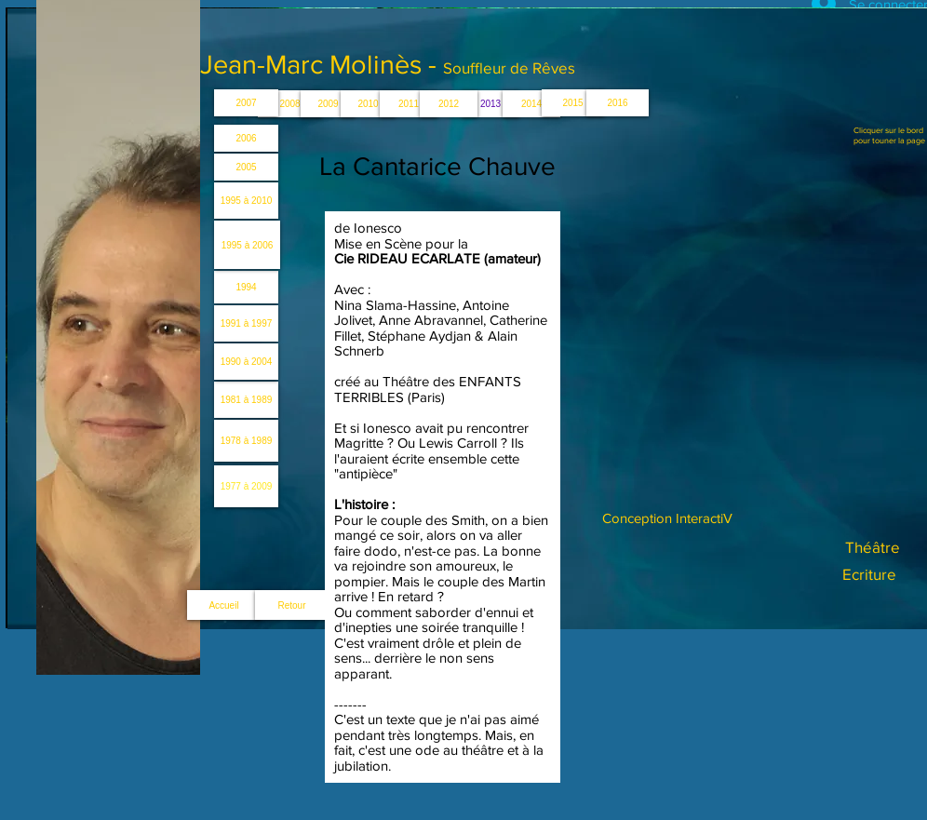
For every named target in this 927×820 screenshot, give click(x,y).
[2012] (448, 103)
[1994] (246, 287)
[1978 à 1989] (246, 441)
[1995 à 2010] (246, 200)
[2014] (531, 103)
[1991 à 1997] (246, 323)
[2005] (246, 167)
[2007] (246, 102)
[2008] (290, 103)
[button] (490, 103)
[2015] (573, 102)
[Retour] (292, 605)
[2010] (368, 103)
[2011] (408, 103)
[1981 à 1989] (246, 400)
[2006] (246, 138)
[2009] (328, 103)
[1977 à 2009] (246, 486)
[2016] (617, 102)
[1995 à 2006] (247, 245)
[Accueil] (224, 605)
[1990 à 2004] (246, 361)
